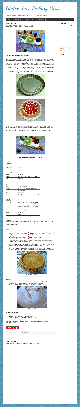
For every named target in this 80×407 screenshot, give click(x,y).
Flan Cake (25, 233)
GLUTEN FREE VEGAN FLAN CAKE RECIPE (46, 334)
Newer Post (8, 398)
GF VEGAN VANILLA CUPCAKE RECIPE (30, 334)
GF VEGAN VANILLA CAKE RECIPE (15, 334)
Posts (62, 48)
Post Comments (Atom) (15, 400)
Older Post (52, 398)
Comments (63, 50)
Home (31, 398)
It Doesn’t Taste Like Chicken (17, 62)
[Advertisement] (30, 387)
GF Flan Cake (32, 121)
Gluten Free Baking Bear (33, 8)
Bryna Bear (12, 332)
